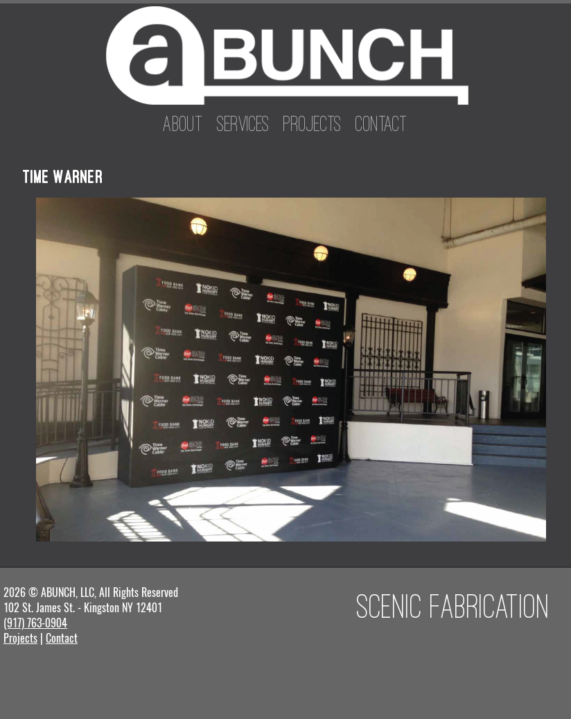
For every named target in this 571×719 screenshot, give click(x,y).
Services (243, 123)
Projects (312, 123)
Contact (381, 123)
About (183, 123)
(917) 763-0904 (35, 623)
